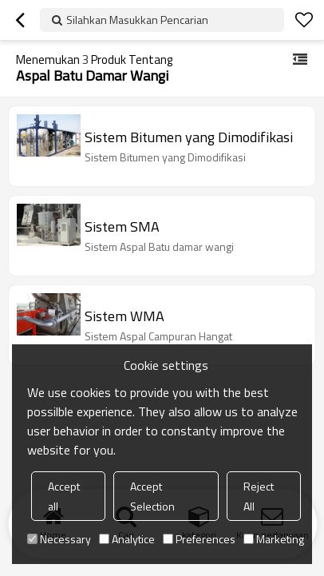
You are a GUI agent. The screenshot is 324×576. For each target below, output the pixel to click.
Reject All (258, 496)
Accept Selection (152, 496)
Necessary (59, 538)
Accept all (64, 496)
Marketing (273, 538)
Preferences (199, 538)
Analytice (127, 538)
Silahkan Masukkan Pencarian (137, 19)
